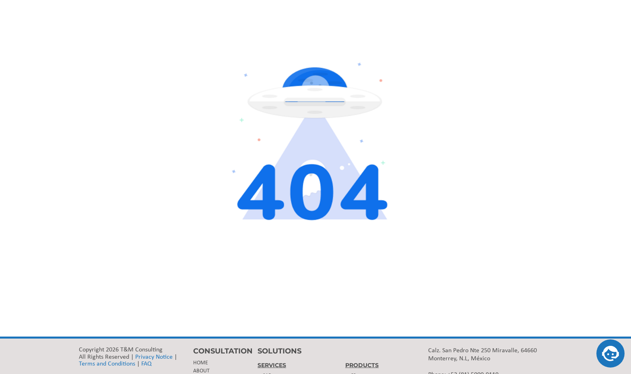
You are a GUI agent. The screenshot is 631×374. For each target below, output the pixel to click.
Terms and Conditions (107, 364)
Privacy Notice (154, 357)
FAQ (146, 364)
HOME (200, 363)
